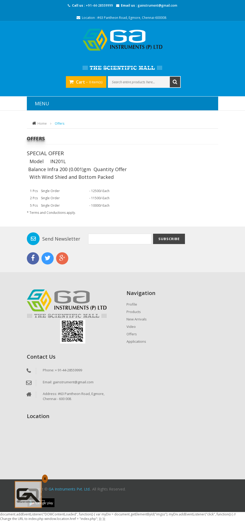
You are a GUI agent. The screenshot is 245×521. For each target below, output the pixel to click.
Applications (136, 341)
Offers (131, 334)
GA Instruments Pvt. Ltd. (69, 489)
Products (133, 311)
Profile (131, 304)
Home (42, 123)
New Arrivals (136, 319)
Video (131, 326)
